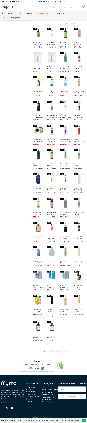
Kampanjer (29, 13)
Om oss (44, 387)
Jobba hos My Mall (48, 397)
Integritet (29, 401)
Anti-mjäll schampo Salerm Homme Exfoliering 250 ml (51, 310)
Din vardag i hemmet (44, 13)
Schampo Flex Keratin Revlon (37, 213)
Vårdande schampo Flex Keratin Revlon (51, 92)
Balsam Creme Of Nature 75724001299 (52, 165)
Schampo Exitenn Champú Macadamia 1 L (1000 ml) (79, 213)
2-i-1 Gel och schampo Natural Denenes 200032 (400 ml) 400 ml (65, 116)
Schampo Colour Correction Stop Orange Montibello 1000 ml (65, 140)
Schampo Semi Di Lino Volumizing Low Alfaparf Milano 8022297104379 (38, 189)
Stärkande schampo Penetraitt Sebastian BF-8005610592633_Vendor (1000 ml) (38, 165)
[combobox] (64, 7)
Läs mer (5, 402)
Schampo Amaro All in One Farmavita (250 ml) (38, 237)
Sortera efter (64, 24)
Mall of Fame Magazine (11, 18)
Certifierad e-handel (33, 396)
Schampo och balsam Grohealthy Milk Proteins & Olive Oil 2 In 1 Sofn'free (78, 165)
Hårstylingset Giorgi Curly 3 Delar (37, 310)
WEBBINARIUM (47, 394)
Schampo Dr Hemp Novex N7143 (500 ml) (51, 189)
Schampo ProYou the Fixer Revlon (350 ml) (52, 116)
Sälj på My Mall (47, 392)
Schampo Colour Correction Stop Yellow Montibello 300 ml (52, 140)
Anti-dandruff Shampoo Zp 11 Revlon (78, 68)
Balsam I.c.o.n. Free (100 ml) (78, 189)
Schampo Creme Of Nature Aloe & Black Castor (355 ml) (52, 213)
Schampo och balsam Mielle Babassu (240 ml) (52, 237)
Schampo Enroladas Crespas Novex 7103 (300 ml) (64, 189)
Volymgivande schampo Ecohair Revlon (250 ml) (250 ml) (65, 92)
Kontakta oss (30, 394)
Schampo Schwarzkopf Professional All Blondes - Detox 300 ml (79, 43)
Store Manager (47, 399)
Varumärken (60, 13)
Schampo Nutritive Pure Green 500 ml (37, 337)
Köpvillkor (29, 399)
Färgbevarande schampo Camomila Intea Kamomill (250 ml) (64, 310)
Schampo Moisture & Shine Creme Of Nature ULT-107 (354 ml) (79, 140)
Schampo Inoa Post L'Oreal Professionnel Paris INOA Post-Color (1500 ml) (65, 237)
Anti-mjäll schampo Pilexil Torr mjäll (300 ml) (37, 286)
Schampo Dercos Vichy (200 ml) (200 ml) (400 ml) (38, 262)
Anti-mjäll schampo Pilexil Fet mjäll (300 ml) (65, 286)
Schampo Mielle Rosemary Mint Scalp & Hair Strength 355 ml (38, 43)
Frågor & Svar (30, 387)
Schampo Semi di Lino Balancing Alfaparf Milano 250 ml (52, 262)
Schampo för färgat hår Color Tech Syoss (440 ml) (38, 116)
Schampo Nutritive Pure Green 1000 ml (51, 337)
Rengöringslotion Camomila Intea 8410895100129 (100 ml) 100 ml (38, 92)
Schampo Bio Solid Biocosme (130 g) (37, 140)
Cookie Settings (47, 402)
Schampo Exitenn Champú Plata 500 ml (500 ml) (65, 213)
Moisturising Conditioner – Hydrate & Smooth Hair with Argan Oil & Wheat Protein (38, 68)
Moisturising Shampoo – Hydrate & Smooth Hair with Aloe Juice (52, 68)
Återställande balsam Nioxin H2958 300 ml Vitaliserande (51, 43)
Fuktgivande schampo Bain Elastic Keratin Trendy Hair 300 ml (78, 116)
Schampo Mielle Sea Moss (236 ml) (64, 68)
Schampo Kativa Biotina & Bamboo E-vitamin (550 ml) (79, 310)
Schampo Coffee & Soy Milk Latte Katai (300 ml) (79, 92)
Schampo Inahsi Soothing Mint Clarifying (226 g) (79, 262)
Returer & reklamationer (30, 391)
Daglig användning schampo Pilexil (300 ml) (51, 286)
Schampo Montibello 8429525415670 (65, 262)
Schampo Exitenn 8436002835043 (65, 165)
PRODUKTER (12, 13)
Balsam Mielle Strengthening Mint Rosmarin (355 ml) (64, 43)
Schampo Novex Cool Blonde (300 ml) (79, 237)
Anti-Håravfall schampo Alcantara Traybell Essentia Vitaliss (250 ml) (79, 286)
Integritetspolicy (75, 420)
